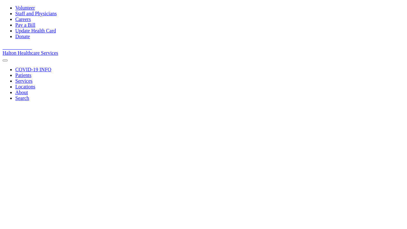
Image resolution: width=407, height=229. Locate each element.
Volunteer (25, 7)
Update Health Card (35, 30)
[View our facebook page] (6, 47)
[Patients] (23, 75)
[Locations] (25, 86)
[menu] (5, 60)
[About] (21, 92)
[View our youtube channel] (14, 47)
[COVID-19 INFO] (33, 69)
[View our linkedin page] (21, 47)
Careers (23, 19)
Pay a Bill (25, 25)
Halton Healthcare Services (30, 53)
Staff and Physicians (36, 13)
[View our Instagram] (28, 47)
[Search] (22, 98)
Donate (22, 36)
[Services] (23, 81)
